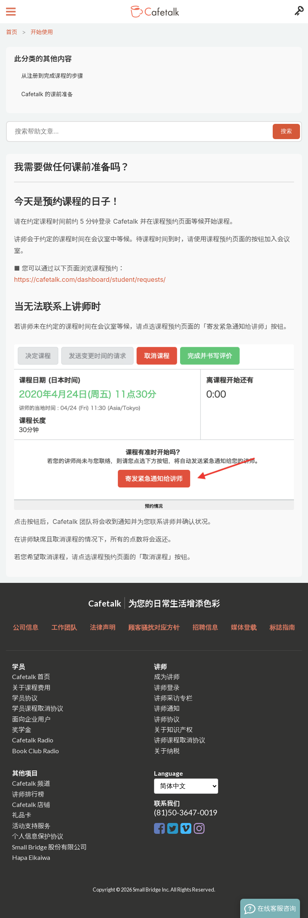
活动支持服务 (31, 825)
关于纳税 (167, 750)
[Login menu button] (298, 11)
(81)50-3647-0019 (185, 812)
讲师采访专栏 (173, 698)
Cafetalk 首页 (31, 676)
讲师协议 (167, 719)
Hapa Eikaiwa (31, 857)
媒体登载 (244, 627)
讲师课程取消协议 (179, 740)
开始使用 (41, 31)
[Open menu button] (10, 11)
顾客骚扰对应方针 (154, 627)
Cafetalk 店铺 (31, 804)
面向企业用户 (31, 719)
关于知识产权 (173, 729)
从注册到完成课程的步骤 (52, 75)
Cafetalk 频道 (31, 783)
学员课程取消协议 (37, 708)
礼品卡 (21, 815)
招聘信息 (205, 627)
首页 (11, 31)
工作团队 (64, 627)
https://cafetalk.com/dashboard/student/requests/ (90, 279)
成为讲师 (167, 676)
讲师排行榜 (28, 794)
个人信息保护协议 (37, 836)
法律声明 (103, 627)
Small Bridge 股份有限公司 (49, 847)
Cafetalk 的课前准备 (47, 94)
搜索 (286, 131)
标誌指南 (282, 627)
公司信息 (25, 627)
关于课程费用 (31, 687)
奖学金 (21, 729)
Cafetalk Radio (32, 740)
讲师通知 (167, 708)
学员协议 (25, 698)
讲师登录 (167, 687)
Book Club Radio (35, 750)
